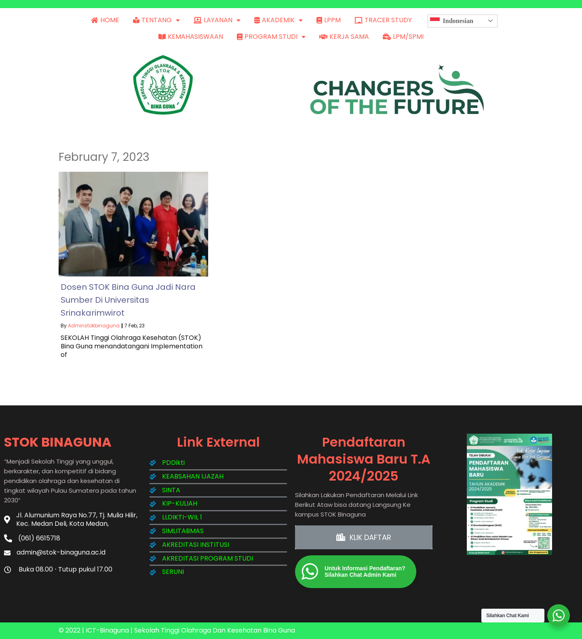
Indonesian (452, 21)
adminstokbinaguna (94, 325)
